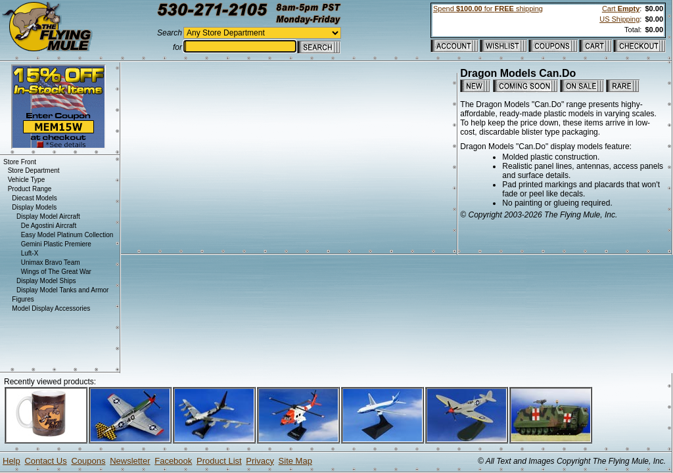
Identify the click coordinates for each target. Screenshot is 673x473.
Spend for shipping (488, 8)
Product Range (30, 188)
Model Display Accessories (51, 308)
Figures (23, 299)
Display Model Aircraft (48, 216)
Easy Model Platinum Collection (67, 234)
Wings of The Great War (56, 271)
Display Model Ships (46, 280)
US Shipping (619, 19)
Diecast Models (34, 198)
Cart (620, 8)
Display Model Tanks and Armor (62, 290)
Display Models (34, 207)
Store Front (19, 162)
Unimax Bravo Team (50, 262)
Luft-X (30, 253)
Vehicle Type (26, 179)
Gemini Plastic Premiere (56, 244)
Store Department (34, 170)
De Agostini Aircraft (48, 225)
